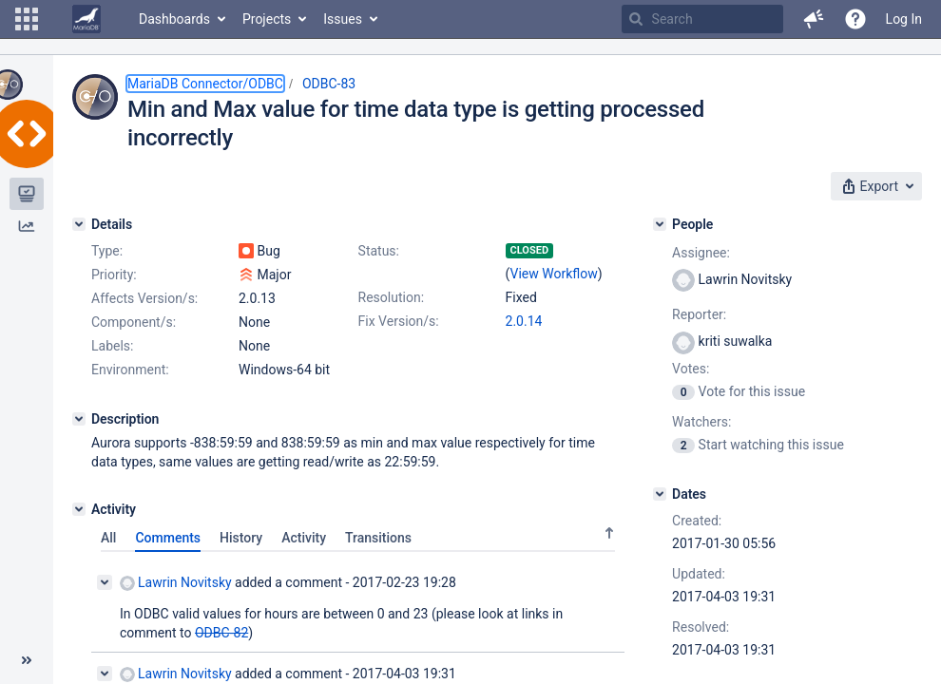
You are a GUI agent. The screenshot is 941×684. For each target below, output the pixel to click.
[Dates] (659, 494)
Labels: (112, 345)
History (241, 537)
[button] (27, 19)
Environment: (130, 369)
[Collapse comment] (104, 582)
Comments (168, 537)
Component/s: (133, 322)
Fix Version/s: (398, 321)
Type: (107, 250)
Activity (303, 537)
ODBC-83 (328, 83)
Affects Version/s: (144, 298)
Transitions (378, 537)
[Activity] (79, 509)
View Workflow (554, 273)
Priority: (114, 274)
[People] (659, 224)
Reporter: (699, 314)
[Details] (79, 224)
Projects (266, 19)
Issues (342, 19)
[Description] (79, 419)
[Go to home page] (86, 19)
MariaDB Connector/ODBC (205, 83)
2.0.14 (524, 321)
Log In (904, 19)
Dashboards (174, 19)
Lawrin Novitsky (176, 583)
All (108, 537)
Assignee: (701, 252)
